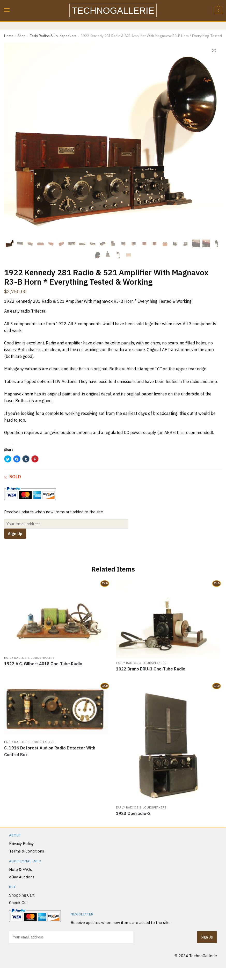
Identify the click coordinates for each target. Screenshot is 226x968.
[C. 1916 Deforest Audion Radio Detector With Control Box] (56, 709)
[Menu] (7, 10)
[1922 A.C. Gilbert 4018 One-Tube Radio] (56, 616)
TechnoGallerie (113, 10)
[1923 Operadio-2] (168, 742)
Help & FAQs (20, 869)
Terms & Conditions (26, 851)
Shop (22, 36)
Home (8, 36)
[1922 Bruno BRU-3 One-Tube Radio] (168, 619)
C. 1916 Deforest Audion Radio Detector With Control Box (49, 751)
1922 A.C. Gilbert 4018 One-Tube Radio (43, 663)
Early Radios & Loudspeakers (53, 36)
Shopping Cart (22, 895)
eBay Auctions (21, 877)
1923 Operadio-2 (133, 813)
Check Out (18, 902)
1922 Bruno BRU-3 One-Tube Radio (150, 668)
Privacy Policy (21, 843)
